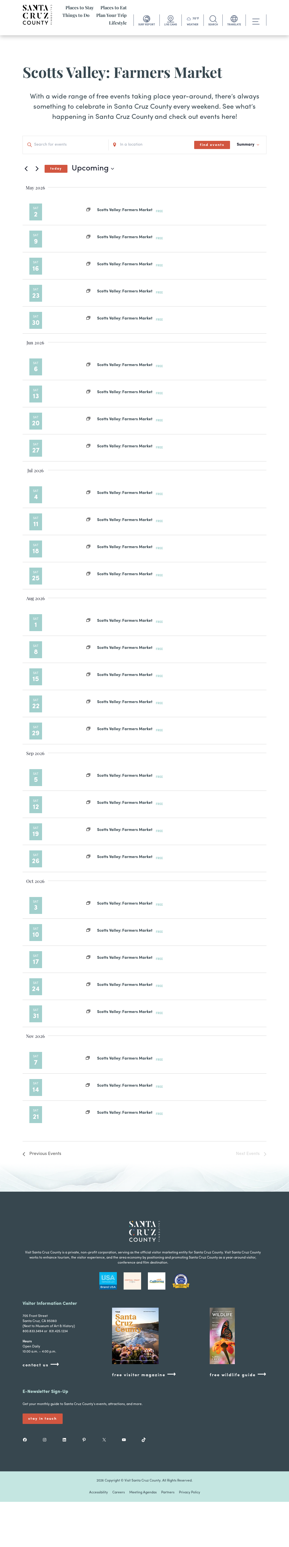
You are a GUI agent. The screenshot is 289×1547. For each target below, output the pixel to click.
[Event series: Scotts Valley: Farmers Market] (88, 210)
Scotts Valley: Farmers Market (124, 210)
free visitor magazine (144, 1375)
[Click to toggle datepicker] (93, 168)
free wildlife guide (238, 1375)
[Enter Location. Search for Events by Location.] (151, 145)
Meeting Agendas (143, 1492)
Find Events (212, 145)
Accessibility (98, 1492)
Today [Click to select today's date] (56, 168)
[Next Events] (37, 168)
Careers (118, 1492)
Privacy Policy (189, 1492)
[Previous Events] (26, 168)
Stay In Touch (42, 1419)
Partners (167, 1492)
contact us (41, 1365)
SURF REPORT (146, 24)
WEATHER (192, 24)
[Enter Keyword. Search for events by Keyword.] (65, 145)
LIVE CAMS (170, 24)
